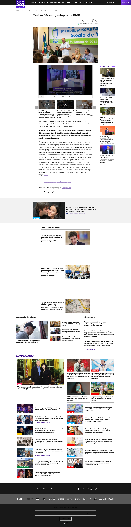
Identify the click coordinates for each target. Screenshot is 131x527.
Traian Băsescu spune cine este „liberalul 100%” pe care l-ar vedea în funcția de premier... (107, 82)
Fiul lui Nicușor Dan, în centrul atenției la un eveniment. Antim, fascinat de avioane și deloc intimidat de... (49, 418)
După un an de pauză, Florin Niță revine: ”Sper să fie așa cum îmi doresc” (102, 398)
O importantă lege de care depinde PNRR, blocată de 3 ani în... (71, 323)
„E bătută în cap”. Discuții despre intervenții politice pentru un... (28, 341)
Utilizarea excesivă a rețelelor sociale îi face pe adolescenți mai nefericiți (77, 398)
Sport (68, 2)
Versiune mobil (65, 519)
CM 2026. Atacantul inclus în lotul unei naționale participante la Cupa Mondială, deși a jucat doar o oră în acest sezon (99, 343)
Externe (61, 2)
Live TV (124, 2)
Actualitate (43, 2)
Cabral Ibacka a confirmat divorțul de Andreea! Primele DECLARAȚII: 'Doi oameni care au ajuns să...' (78, 375)
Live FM (109, 2)
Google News (66, 188)
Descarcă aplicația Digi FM (42, 422)
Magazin (78, 2)
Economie (53, 2)
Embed (41, 96)
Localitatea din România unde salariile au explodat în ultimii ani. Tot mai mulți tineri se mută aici (99, 408)
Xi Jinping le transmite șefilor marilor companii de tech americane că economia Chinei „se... (107, 139)
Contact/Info (93, 513)
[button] (65, 80)
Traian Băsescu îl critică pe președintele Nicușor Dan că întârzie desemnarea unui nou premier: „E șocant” (52, 238)
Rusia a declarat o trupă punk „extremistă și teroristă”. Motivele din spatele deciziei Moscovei (98, 324)
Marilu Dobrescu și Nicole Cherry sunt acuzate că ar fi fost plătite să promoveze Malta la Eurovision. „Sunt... (48, 473)
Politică (34, 2)
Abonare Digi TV (38, 513)
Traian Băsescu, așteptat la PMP (49, 11)
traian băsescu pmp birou (64, 182)
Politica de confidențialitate (70, 507)
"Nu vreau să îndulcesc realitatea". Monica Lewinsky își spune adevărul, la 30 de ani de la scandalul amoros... (39, 388)
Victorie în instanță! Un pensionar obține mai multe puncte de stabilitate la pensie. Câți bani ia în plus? (98, 441)
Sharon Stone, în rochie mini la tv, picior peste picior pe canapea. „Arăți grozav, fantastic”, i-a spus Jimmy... (98, 430)
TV (72, 2)
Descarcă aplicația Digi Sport (76, 213)
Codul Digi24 (73, 513)
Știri (23, 11)
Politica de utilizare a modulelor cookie (56, 513)
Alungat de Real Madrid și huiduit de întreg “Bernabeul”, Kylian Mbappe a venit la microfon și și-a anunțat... (99, 419)
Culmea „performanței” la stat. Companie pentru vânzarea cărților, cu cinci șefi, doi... (107, 120)
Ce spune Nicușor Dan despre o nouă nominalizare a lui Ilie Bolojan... (71, 338)
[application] (66, 80)
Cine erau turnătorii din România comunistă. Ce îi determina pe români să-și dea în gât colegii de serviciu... (49, 441)
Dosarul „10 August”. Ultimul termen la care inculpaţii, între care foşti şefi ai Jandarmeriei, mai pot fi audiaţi (65, 114)
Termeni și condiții (58, 507)
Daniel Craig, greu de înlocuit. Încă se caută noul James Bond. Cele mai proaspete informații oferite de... (99, 463)
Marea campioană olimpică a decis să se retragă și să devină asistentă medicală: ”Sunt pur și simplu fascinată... (102, 375)
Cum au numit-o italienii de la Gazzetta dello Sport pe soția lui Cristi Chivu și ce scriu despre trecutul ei (81, 209)
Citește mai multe (89, 349)
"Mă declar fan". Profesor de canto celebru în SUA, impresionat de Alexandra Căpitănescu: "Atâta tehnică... (49, 430)
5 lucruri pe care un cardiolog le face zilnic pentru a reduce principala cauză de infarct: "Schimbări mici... (99, 452)
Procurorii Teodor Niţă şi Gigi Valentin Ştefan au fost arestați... (71, 331)
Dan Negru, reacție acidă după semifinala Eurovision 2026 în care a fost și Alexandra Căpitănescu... (49, 451)
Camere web (83, 513)
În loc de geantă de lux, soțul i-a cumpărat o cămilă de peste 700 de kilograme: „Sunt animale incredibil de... (49, 463)
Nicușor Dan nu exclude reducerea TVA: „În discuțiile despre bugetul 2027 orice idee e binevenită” (84, 113)
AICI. (46, 175)
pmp (54, 182)
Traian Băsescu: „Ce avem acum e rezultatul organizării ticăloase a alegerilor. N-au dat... (107, 159)
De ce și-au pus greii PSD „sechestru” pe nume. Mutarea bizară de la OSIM (48, 409)
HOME (17, 11)
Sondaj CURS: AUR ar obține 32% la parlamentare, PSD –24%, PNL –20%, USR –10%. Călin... (107, 101)
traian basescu (48, 182)
